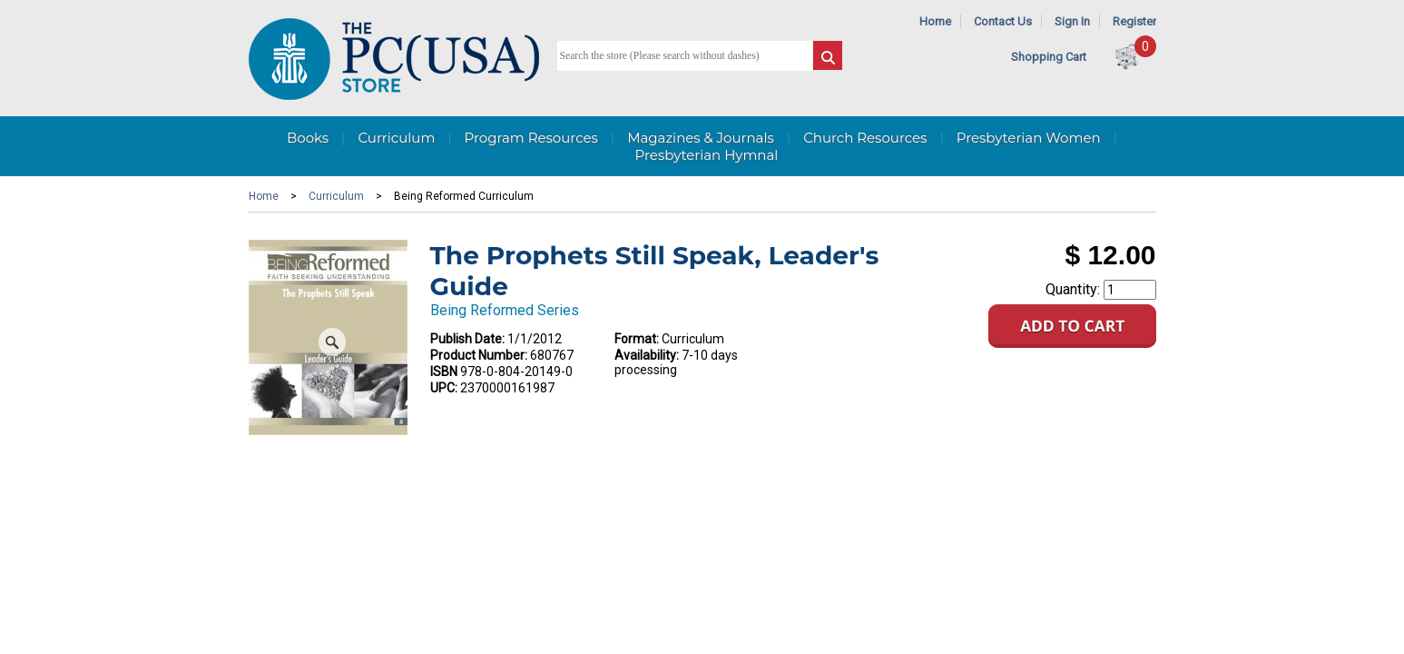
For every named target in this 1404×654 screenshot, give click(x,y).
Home (935, 21)
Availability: (646, 355)
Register (1134, 21)
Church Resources (865, 137)
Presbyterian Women (1029, 137)
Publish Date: (467, 339)
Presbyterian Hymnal (707, 155)
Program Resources (531, 137)
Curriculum (396, 137)
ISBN (443, 371)
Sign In (1072, 21)
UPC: (443, 388)
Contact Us (1003, 21)
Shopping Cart (1048, 57)
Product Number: (478, 355)
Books (308, 137)
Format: (636, 339)
